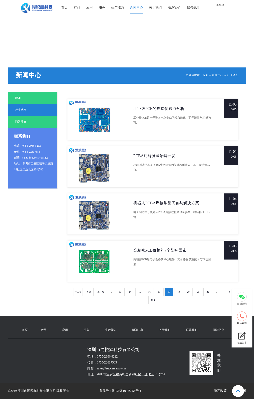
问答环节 (20, 121)
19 (178, 291)
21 (198, 291)
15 (140, 291)
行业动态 (232, 75)
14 (130, 291)
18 (169, 291)
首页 (64, 7)
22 (208, 291)
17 (159, 291)
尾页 (153, 300)
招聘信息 (193, 7)
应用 (89, 7)
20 (188, 291)
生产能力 (117, 7)
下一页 (227, 291)
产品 (77, 7)
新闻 (18, 97)
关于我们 (155, 7)
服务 (102, 7)
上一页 (100, 291)
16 (149, 291)
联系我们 (174, 7)
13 (120, 291)
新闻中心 (136, 7)
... (111, 291)
